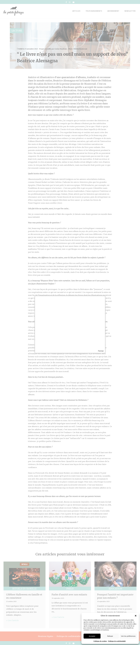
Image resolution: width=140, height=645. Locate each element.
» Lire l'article (12, 620)
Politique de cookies (100, 641)
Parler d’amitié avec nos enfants (69, 594)
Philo (70, 588)
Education (115, 588)
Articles (76, 11)
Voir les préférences (128, 636)
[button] (136, 616)
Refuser (110, 636)
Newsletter (130, 11)
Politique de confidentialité (117, 641)
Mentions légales (45, 636)
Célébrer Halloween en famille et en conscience (24, 596)
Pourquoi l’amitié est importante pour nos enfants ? (115, 596)
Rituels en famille (24, 588)
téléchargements (94, 11)
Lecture (17, 30)
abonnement (113, 11)
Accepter (92, 636)
